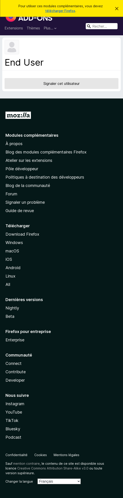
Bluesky (12, 428)
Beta (9, 316)
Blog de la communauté (27, 185)
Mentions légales (66, 455)
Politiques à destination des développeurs (44, 177)
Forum (11, 194)
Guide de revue (19, 210)
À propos (14, 143)
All (7, 284)
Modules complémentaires (31, 135)
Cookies (40, 455)
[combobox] (102, 26)
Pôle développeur (21, 168)
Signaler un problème (25, 202)
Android (12, 267)
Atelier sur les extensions (28, 160)
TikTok (11, 420)
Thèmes (33, 28)
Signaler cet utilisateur (61, 83)
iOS (8, 259)
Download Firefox (22, 234)
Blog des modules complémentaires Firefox (46, 152)
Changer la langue (19, 481)
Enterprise (14, 340)
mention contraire (26, 463)
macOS (12, 251)
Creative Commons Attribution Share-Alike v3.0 (52, 468)
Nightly (12, 308)
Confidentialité (16, 455)
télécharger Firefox (60, 11)
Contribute (15, 371)
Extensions (14, 28)
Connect (13, 363)
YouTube (13, 412)
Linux (10, 276)
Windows (14, 242)
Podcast (13, 437)
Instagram (14, 403)
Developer (15, 380)
